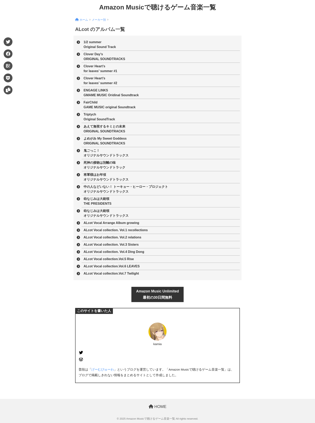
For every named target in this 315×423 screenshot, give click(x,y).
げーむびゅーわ (102, 369)
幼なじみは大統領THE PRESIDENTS (97, 201)
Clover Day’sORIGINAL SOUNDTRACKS (104, 56)
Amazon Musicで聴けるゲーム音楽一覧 (157, 7)
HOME (158, 406)
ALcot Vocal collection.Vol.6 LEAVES (112, 266)
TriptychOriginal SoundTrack (99, 117)
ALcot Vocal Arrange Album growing (111, 223)
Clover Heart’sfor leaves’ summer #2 (100, 81)
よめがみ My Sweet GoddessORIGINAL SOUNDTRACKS (105, 141)
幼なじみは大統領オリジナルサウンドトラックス (106, 213)
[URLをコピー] (8, 90)
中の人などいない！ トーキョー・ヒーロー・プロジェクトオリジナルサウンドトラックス (126, 189)
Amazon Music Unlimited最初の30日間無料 (157, 294)
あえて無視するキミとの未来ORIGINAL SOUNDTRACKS (104, 129)
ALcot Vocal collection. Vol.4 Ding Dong (114, 251)
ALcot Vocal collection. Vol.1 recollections (116, 230)
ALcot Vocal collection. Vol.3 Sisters (111, 244)
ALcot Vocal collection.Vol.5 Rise (109, 259)
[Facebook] (8, 53)
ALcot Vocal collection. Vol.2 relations (112, 237)
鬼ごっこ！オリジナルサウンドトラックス (106, 153)
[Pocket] (8, 78)
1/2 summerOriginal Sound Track (100, 44)
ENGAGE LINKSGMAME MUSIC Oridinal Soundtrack (111, 93)
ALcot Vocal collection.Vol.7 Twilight (111, 273)
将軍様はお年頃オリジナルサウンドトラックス (106, 177)
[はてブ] (8, 65)
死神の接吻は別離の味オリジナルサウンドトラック (104, 165)
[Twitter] (8, 41)
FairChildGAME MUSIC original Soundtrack (110, 105)
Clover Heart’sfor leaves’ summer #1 (100, 68)
